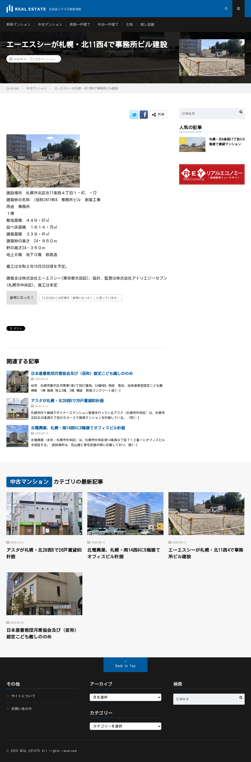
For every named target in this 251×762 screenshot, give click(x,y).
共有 (158, 114)
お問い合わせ (21, 709)
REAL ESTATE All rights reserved (48, 750)
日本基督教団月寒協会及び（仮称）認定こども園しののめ (82, 373)
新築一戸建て (80, 24)
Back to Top (125, 666)
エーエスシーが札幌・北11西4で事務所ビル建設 (205, 553)
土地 (129, 24)
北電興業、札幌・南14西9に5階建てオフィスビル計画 (78, 428)
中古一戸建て (108, 24)
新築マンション (18, 24)
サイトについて (23, 696)
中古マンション (50, 24)
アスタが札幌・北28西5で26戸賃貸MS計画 (67, 401)
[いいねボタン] (21, 298)
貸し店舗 (147, 24)
